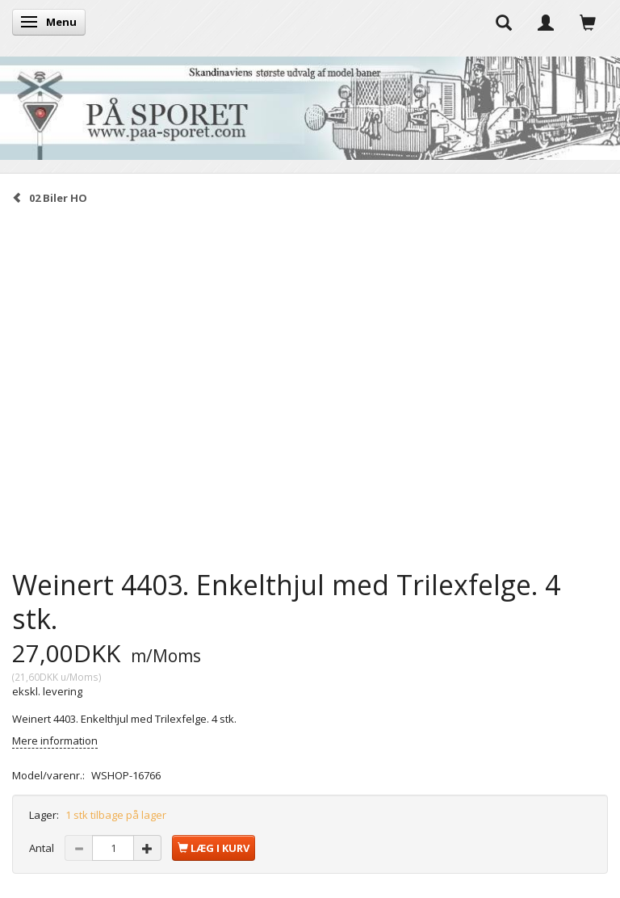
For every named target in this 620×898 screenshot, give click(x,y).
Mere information (55, 740)
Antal (43, 848)
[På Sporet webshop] (310, 104)
